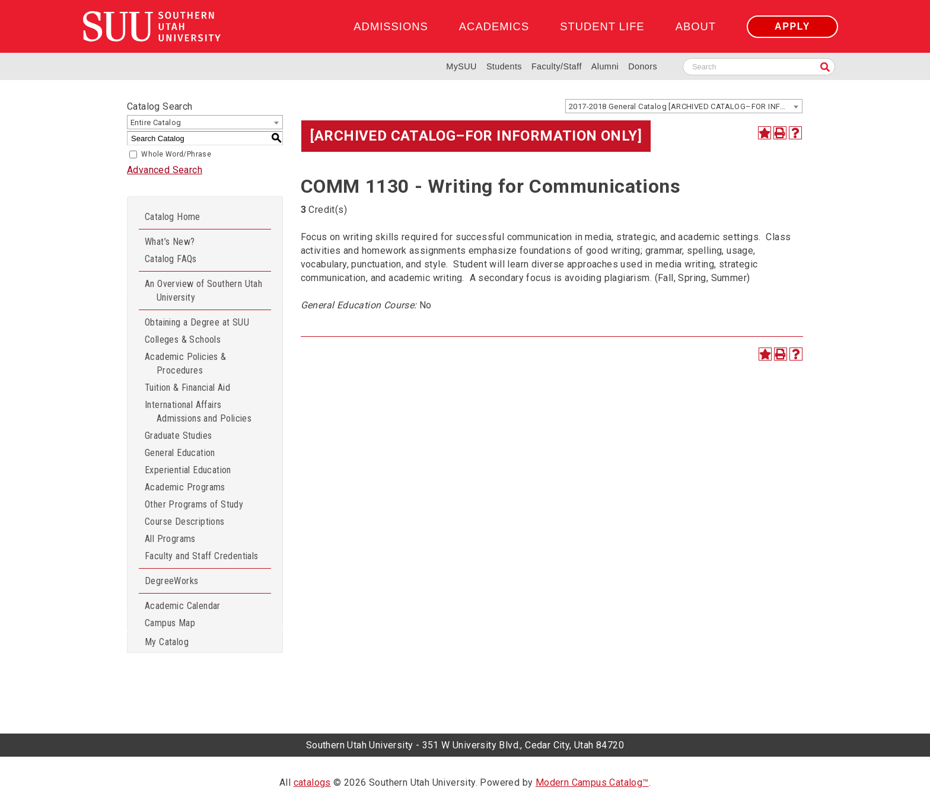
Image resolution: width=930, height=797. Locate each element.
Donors (642, 66)
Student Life (602, 26)
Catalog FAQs (171, 258)
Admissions (390, 26)
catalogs (312, 782)
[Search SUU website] (759, 66)
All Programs (170, 538)
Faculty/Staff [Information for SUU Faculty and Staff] (556, 66)
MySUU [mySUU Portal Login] (461, 66)
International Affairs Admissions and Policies (198, 411)
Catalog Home (172, 216)
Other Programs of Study (194, 504)
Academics (494, 26)
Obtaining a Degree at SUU (197, 322)
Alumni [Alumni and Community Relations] (605, 66)
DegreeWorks (171, 580)
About (696, 26)
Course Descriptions (185, 521)
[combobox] (683, 106)
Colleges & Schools (183, 339)
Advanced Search (164, 170)
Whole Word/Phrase (176, 154)
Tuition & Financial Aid (187, 387)
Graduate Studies (178, 435)
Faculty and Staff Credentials (202, 556)
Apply (792, 26)
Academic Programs (185, 487)
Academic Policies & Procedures (186, 363)
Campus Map (170, 623)
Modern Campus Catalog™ (592, 782)
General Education (180, 452)
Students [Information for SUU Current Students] (504, 66)
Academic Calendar (183, 605)
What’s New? (170, 241)
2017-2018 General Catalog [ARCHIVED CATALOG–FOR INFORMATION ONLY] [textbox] (685, 106)
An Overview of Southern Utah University (203, 290)
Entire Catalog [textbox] (155, 122)
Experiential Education (188, 470)
